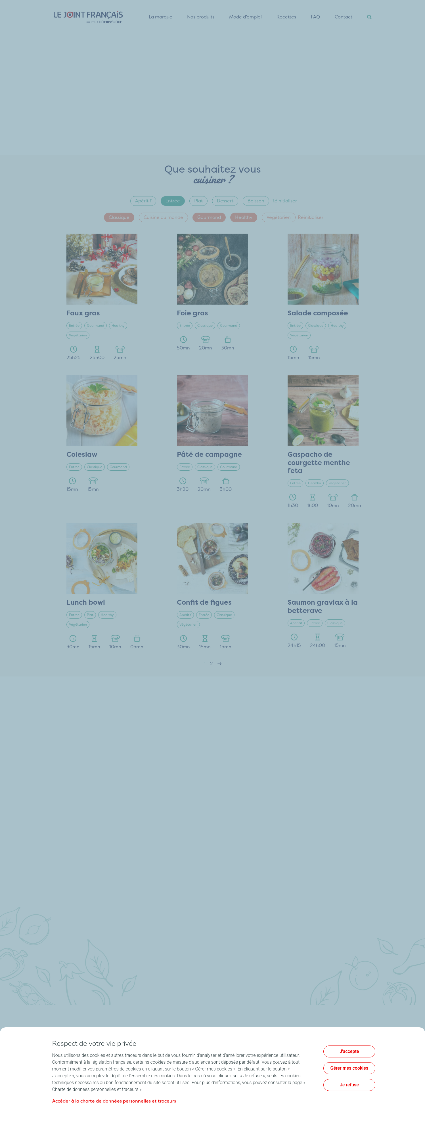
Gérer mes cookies (349, 1068)
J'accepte (349, 1051)
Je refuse (349, 1085)
